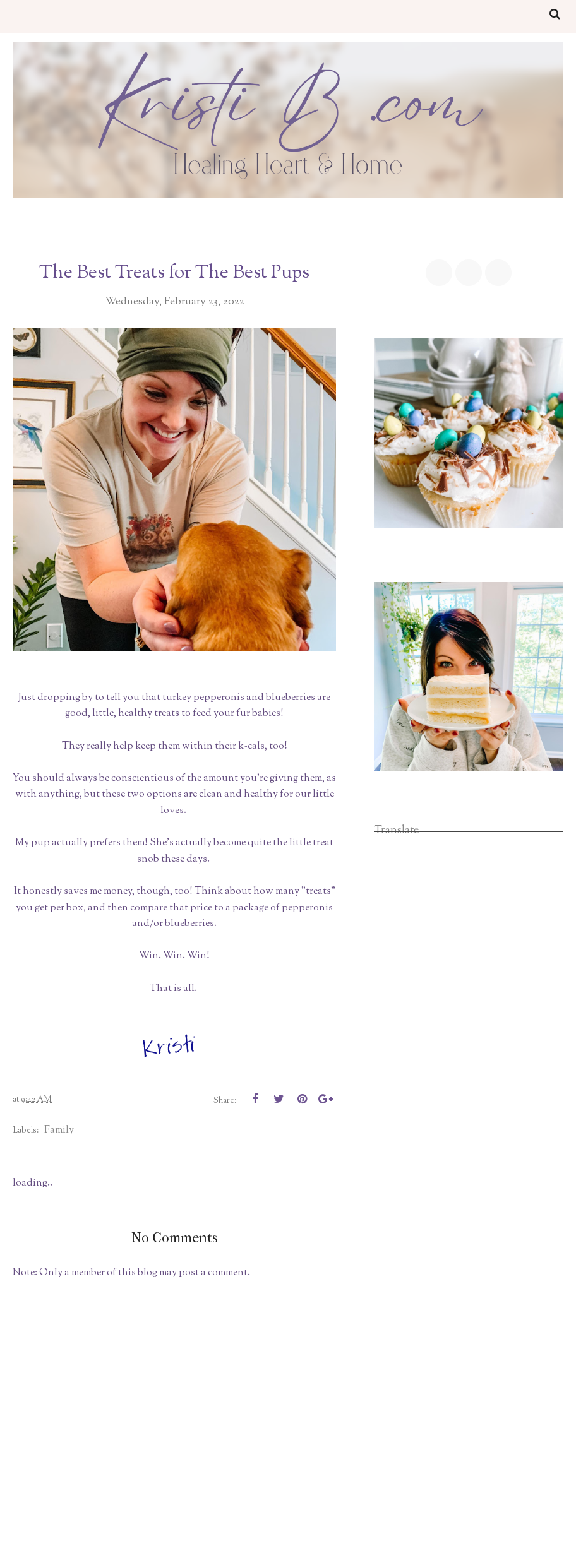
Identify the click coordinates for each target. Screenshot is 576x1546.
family (59, 1130)
